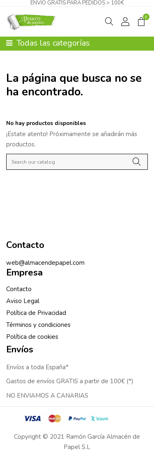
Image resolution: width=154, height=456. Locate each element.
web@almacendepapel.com (45, 263)
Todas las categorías (48, 43)
